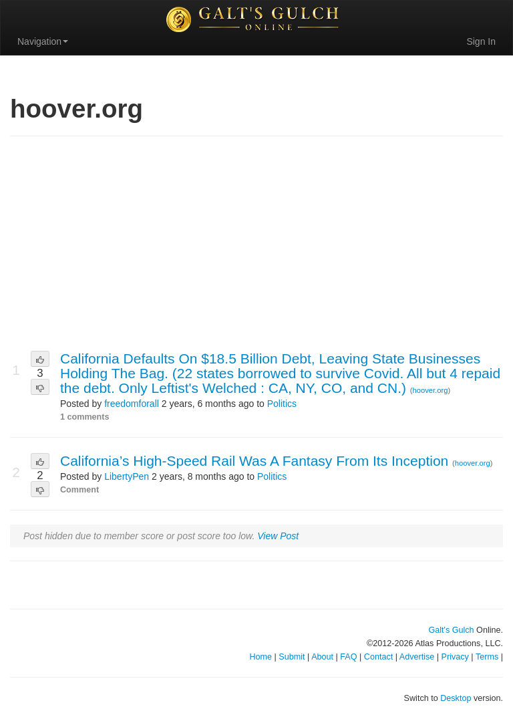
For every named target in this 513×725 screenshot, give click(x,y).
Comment (79, 489)
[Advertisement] (256, 243)
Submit (292, 657)
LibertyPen (126, 476)
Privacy (455, 657)
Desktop (455, 698)
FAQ (348, 657)
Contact (378, 657)
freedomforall (131, 403)
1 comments (85, 417)
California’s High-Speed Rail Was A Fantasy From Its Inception (256, 460)
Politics (282, 403)
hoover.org (430, 390)
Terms (487, 657)
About (322, 657)
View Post (278, 536)
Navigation (42, 41)
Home (260, 657)
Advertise (417, 657)
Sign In (481, 41)
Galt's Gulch (451, 630)
